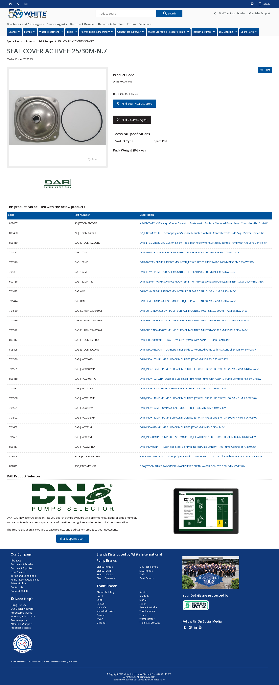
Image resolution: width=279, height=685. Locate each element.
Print (267, 70)
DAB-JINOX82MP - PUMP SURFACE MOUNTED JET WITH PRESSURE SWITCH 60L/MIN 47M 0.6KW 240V (198, 437)
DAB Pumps (146, 570)
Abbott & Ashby (105, 592)
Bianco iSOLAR (105, 574)
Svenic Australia (148, 607)
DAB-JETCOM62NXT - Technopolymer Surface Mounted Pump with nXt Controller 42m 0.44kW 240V (198, 349)
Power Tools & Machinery (95, 32)
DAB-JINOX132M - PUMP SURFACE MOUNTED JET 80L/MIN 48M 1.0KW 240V (183, 408)
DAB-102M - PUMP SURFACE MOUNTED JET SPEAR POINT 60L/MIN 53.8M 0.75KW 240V (189, 252)
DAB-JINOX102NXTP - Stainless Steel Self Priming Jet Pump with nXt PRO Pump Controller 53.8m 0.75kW (200, 378)
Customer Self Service (134, 679)
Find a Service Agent (135, 120)
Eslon (100, 600)
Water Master (146, 619)
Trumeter (144, 615)
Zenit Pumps (146, 578)
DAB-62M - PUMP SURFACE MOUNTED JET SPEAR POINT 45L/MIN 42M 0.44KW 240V (188, 291)
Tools (70, 32)
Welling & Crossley (149, 622)
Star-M (143, 600)
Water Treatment (49, 32)
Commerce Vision (157, 679)
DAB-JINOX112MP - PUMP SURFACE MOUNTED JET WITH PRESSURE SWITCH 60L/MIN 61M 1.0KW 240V (198, 398)
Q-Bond (101, 622)
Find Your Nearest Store (137, 103)
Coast (100, 596)
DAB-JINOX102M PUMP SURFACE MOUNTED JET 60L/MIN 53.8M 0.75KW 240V (184, 359)
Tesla (142, 574)
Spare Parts (247, 32)
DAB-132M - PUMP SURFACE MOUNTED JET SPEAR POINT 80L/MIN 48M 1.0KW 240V (188, 272)
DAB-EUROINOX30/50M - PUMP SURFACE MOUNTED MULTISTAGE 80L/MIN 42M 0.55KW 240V (193, 310)
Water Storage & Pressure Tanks (166, 32)
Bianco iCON (104, 570)
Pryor (100, 619)
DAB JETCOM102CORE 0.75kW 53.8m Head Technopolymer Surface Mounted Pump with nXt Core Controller (203, 242)
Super (142, 603)
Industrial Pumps (202, 32)
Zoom (96, 159)
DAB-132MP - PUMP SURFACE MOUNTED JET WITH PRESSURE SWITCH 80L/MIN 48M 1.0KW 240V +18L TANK (202, 281)
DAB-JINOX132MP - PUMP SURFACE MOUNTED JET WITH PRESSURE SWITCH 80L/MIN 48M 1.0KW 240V (198, 417)
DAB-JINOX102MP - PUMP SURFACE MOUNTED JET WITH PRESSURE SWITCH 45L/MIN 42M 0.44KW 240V (199, 369)
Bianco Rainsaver (106, 578)
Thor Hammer (147, 611)
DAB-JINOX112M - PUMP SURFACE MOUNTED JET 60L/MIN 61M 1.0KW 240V (183, 388)
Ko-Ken (101, 603)
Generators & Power (129, 32)
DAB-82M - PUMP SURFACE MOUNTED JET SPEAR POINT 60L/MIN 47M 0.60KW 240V (188, 301)
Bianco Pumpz (105, 566)
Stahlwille (144, 596)
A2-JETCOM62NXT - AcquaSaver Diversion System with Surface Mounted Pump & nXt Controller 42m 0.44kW (203, 223)
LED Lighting (226, 32)
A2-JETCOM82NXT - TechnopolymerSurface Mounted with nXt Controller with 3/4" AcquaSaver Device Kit (202, 233)
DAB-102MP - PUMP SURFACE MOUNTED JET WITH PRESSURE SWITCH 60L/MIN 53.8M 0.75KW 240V (197, 262)
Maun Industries (105, 611)
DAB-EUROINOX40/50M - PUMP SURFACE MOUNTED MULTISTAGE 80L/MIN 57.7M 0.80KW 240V (194, 320)
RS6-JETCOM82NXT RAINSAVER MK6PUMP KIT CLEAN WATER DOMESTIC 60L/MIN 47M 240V (192, 466)
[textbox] (126, 13)
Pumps (28, 32)
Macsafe (101, 607)
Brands (13, 32)
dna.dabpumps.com (72, 538)
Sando (143, 592)
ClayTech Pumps (148, 566)
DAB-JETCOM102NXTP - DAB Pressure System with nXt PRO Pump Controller (184, 340)
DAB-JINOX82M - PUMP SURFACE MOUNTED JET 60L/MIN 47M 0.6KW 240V (182, 427)
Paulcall (101, 615)
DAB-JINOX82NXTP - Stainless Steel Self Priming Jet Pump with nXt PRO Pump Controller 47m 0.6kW (198, 446)
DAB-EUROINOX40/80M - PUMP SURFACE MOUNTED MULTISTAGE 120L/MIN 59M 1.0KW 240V (193, 330)
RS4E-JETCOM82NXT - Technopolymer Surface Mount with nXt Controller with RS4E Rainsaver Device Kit (201, 456)
